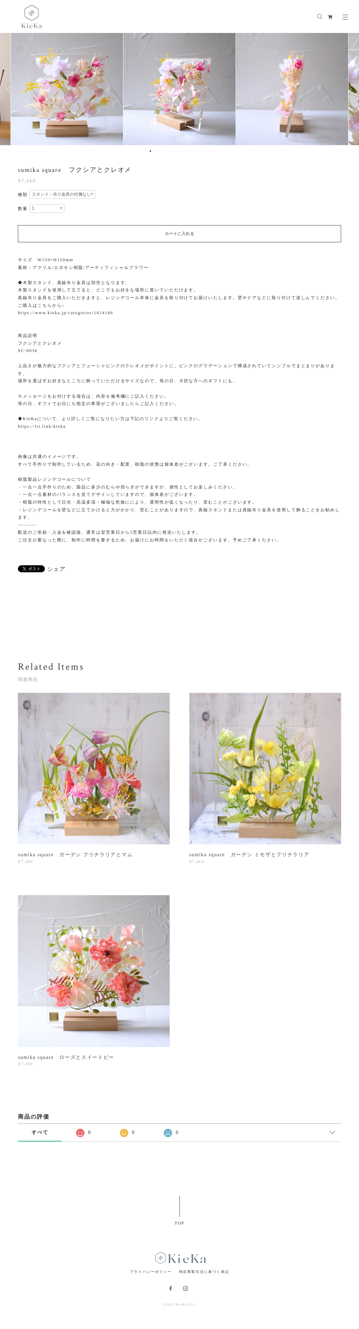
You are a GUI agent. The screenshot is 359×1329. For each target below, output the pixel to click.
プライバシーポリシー (150, 1272)
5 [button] (164, 151)
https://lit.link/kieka (42, 426)
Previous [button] (10, 89)
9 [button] (182, 151)
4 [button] (159, 151)
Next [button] (348, 89)
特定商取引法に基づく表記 (204, 1272)
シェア (56, 569)
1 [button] (146, 151)
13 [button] (200, 151)
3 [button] (155, 151)
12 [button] (196, 151)
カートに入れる (179, 233)
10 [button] (187, 151)
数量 (23, 208)
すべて (40, 1132)
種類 (23, 194)
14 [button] (205, 151)
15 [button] (209, 151)
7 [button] (173, 151)
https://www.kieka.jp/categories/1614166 (65, 312)
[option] (67, 89)
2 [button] (150, 151)
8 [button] (177, 151)
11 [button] (191, 151)
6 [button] (168, 151)
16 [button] (214, 151)
